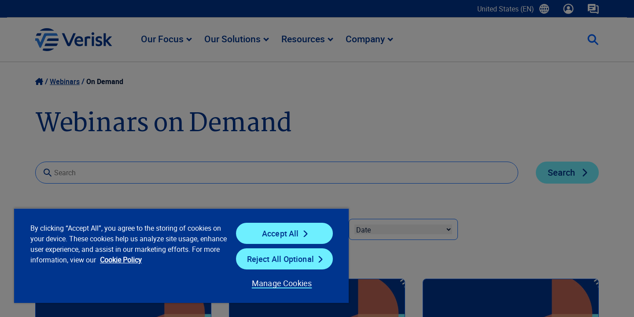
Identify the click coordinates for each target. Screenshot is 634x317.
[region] (181, 255)
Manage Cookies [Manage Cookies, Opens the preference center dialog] (282, 283)
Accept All (280, 233)
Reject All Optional (280, 259)
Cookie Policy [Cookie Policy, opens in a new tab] (121, 260)
